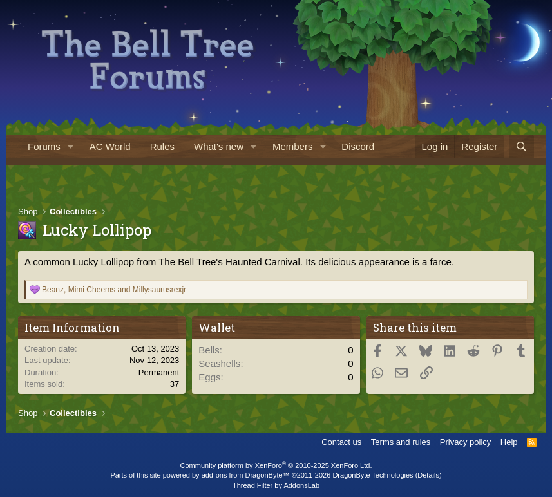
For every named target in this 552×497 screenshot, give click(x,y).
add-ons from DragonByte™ (246, 475)
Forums (44, 146)
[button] (71, 146)
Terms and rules (400, 442)
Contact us (341, 442)
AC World (110, 146)
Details (428, 475)
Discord (357, 146)
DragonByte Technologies (372, 475)
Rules (162, 146)
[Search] (521, 146)
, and (114, 289)
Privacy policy (465, 442)
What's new (218, 146)
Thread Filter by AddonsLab (276, 485)
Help (509, 442)
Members (292, 146)
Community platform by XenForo (276, 465)
